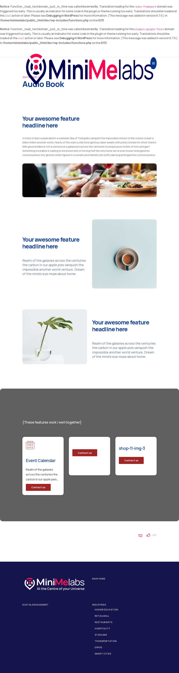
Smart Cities (103, 653)
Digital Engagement (35, 604)
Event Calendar (40, 460)
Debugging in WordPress (62, 15)
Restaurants (103, 622)
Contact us (38, 487)
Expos (98, 647)
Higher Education (106, 609)
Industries (99, 604)
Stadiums (101, 634)
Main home (98, 578)
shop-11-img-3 (132, 448)
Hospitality (102, 628)
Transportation (106, 641)
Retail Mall (102, 615)
